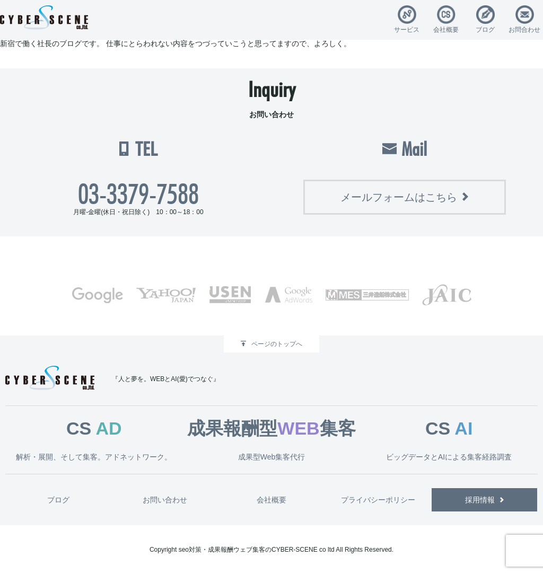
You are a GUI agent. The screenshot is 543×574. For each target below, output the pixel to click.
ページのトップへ (276, 344)
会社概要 (446, 29)
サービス (406, 29)
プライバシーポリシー (378, 500)
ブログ (485, 29)
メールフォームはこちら (398, 197)
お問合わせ (524, 29)
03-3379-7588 (138, 193)
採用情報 (480, 500)
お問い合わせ (165, 500)
